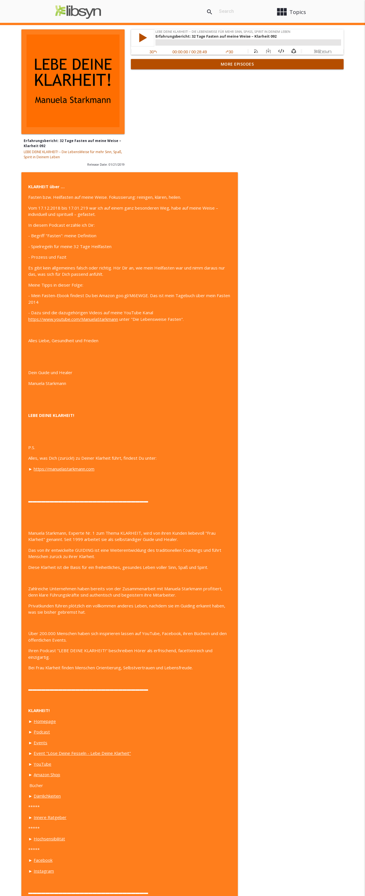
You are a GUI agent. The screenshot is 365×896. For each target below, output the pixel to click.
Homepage (154, 620)
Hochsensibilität (159, 738)
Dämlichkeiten (156, 695)
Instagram (153, 770)
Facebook (152, 759)
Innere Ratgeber (159, 716)
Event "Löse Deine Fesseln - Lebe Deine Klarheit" (191, 652)
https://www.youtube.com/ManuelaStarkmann (183, 218)
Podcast (151, 631)
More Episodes (237, 64)
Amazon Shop (156, 674)
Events (150, 642)
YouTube (152, 663)
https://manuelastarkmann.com (173, 368)
